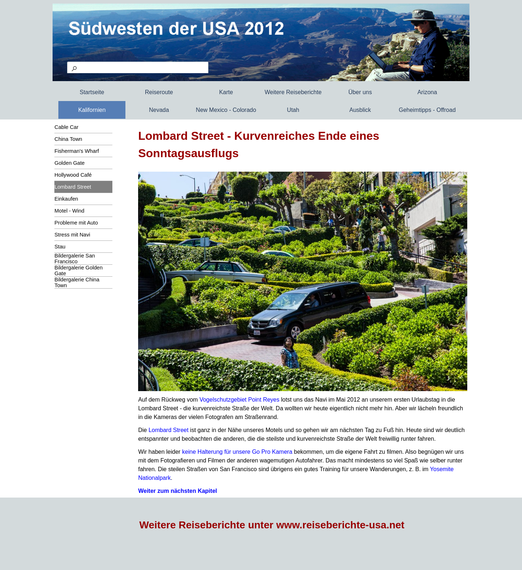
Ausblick (360, 110)
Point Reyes (263, 400)
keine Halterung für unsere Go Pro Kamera (237, 452)
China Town (68, 139)
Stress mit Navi (72, 235)
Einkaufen (66, 199)
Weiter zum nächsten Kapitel (177, 491)
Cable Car (66, 127)
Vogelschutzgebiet (222, 400)
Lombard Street (72, 187)
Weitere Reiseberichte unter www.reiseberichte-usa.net (271, 525)
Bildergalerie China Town (76, 282)
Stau (59, 247)
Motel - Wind (69, 211)
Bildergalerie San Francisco (74, 258)
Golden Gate (69, 163)
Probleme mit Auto (76, 223)
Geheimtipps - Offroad (427, 110)
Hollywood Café (73, 175)
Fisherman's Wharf (76, 151)
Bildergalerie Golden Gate (78, 270)
